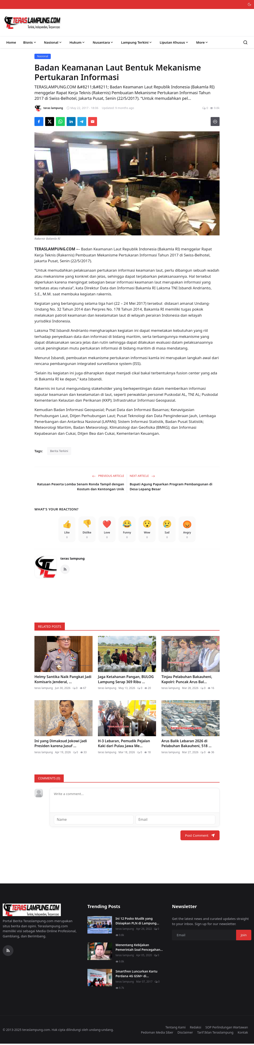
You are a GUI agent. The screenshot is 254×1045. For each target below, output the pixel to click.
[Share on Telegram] (81, 121)
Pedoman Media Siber (157, 1033)
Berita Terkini (59, 451)
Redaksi (195, 1028)
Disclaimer (185, 1033)
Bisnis (30, 42)
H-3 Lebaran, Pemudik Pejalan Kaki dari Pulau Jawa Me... (124, 745)
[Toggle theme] (249, 4)
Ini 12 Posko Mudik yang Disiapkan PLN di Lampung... (137, 921)
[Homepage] (33, 22)
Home (11, 42)
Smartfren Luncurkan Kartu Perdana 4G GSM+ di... (136, 974)
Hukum (78, 42)
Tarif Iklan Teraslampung (215, 1033)
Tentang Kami (175, 1028)
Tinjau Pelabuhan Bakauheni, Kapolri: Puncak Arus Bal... (186, 680)
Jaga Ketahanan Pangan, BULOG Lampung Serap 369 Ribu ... (126, 680)
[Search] (245, 42)
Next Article (142, 476)
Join (244, 936)
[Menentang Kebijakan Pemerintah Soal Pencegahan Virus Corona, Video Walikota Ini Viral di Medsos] (99, 952)
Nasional (53, 42)
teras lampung (72, 559)
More (202, 42)
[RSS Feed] (65, 570)
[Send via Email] (92, 121)
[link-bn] (127, 599)
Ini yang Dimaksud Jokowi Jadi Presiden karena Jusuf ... (60, 745)
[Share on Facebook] (38, 121)
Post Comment (200, 836)
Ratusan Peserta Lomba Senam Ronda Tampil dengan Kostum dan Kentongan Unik (80, 486)
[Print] (215, 121)
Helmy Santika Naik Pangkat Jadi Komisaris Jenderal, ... (62, 680)
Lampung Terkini (136, 42)
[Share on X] (49, 121)
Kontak (243, 1033)
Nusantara (103, 42)
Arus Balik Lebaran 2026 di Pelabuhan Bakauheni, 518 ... (186, 745)
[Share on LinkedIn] (71, 121)
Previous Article (108, 476)
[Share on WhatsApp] (60, 121)
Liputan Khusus (174, 42)
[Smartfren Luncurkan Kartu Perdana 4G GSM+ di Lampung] (99, 978)
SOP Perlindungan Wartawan (226, 1028)
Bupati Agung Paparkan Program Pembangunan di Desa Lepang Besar (171, 486)
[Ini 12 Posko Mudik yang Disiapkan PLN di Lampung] (99, 926)
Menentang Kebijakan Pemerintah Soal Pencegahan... (139, 948)
